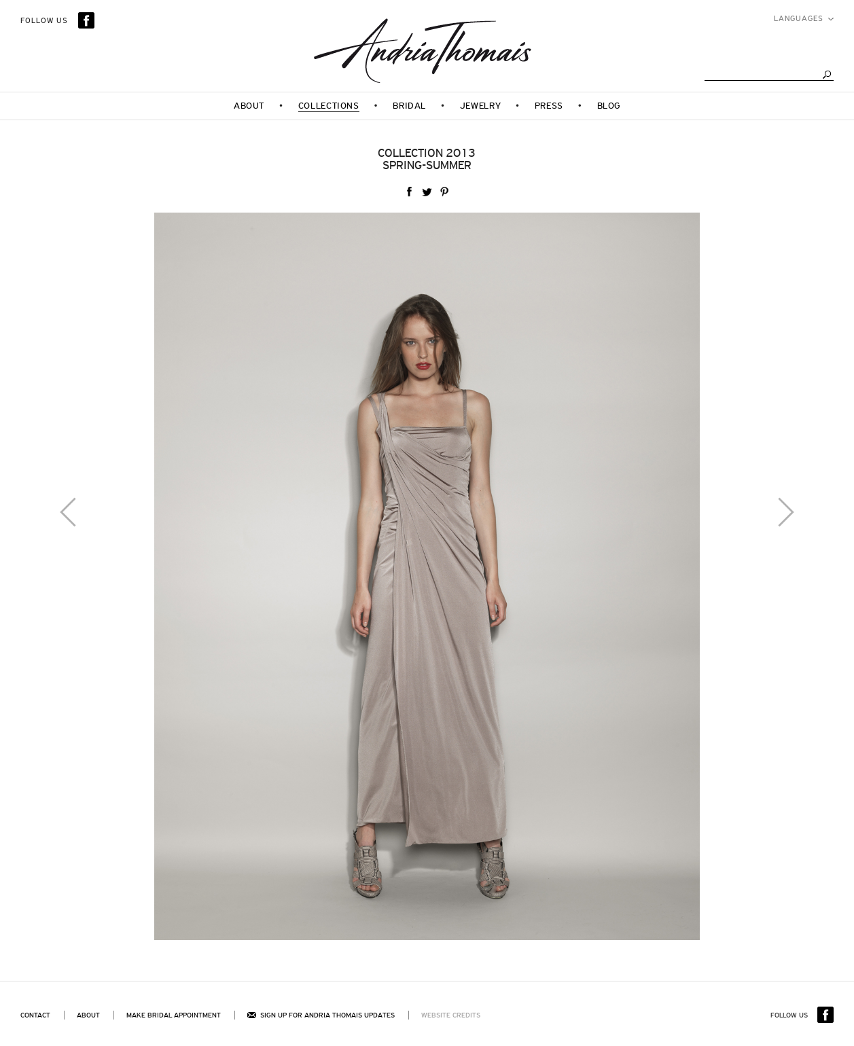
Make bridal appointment (173, 1015)
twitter (427, 192)
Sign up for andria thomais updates (321, 1015)
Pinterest (444, 192)
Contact (35, 1015)
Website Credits (450, 1015)
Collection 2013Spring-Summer (427, 159)
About (88, 1015)
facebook (409, 192)
